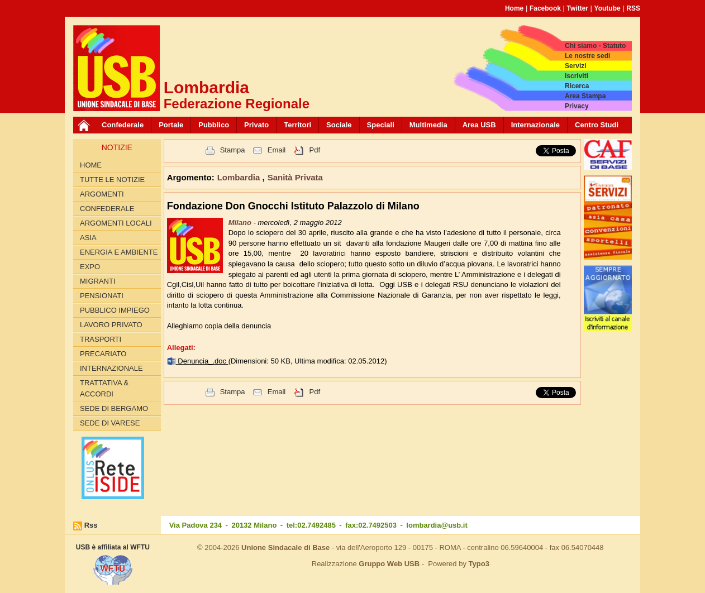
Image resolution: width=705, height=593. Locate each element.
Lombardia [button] (240, 177)
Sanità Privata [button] (295, 177)
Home (514, 8)
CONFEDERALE (107, 208)
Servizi (576, 66)
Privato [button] (256, 125)
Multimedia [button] (428, 125)
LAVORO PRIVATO (111, 325)
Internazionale (535, 125)
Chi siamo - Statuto (595, 46)
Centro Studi (596, 125)
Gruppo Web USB (389, 563)
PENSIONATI (101, 295)
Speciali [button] (380, 125)
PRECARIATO (103, 354)
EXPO (90, 266)
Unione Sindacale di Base (285, 547)
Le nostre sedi (587, 56)
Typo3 (479, 563)
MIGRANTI (98, 281)
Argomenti (102, 194)
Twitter (577, 8)
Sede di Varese (110, 423)
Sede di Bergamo (114, 408)
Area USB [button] (479, 125)
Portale (171, 125)
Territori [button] (297, 125)
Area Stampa (585, 96)
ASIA (88, 237)
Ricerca (577, 86)
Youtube (607, 8)
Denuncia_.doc (203, 361)
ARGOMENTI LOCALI (116, 223)
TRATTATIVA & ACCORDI (104, 388)
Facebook (545, 8)
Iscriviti (576, 76)
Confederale (123, 125)
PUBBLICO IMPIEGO (115, 310)
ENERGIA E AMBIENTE (119, 252)
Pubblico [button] (213, 125)
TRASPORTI (100, 339)
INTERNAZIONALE (111, 368)
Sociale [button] (339, 125)
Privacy (577, 106)
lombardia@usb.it (436, 525)
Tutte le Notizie (112, 179)
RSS (633, 8)
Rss (91, 525)
